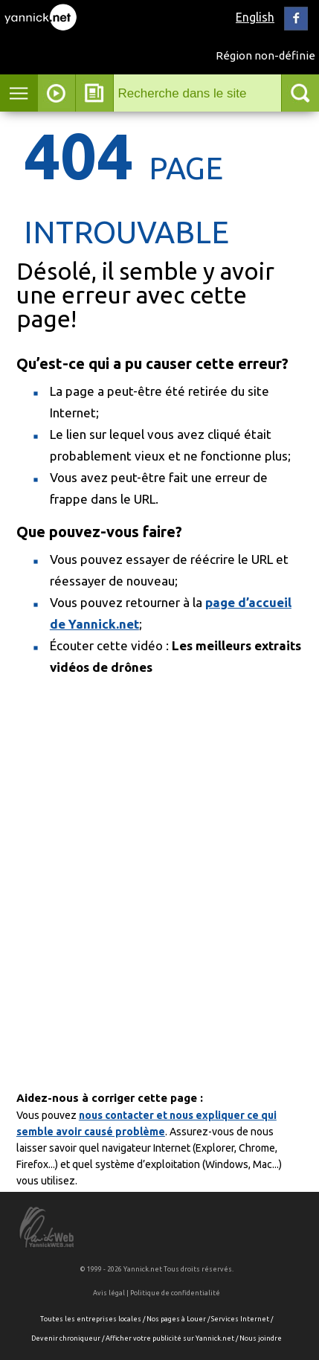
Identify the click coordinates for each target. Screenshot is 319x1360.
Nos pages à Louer (176, 1319)
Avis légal (109, 1293)
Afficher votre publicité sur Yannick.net (170, 1338)
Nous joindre (260, 1338)
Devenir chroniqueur (65, 1338)
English (255, 17)
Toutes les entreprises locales (90, 1319)
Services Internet (240, 1319)
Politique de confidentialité (175, 1293)
